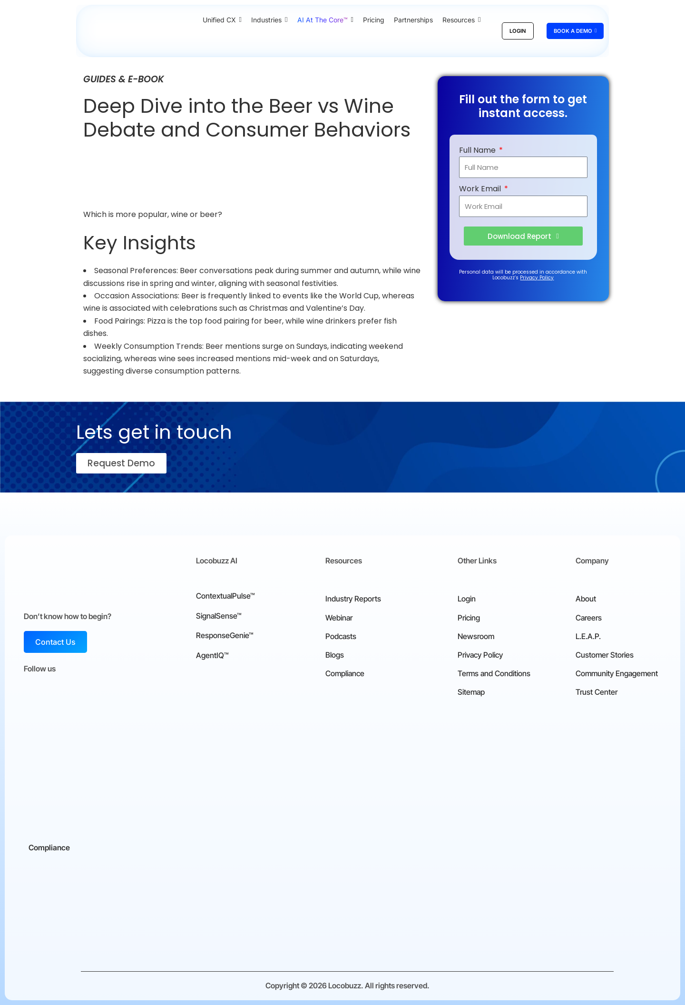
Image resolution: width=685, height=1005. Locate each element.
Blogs (334, 655)
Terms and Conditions (494, 673)
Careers (589, 617)
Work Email (481, 188)
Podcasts (340, 636)
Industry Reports (353, 598)
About (586, 598)
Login (467, 598)
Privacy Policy (537, 277)
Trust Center (596, 692)
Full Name (478, 150)
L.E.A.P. (588, 636)
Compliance (344, 673)
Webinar (338, 617)
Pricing (469, 617)
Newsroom (476, 636)
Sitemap (471, 692)
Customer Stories (605, 655)
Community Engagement (617, 673)
